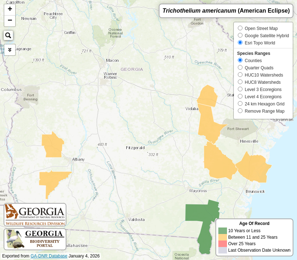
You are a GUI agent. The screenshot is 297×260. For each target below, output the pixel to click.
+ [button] (10, 9)
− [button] (10, 21)
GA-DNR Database (49, 256)
